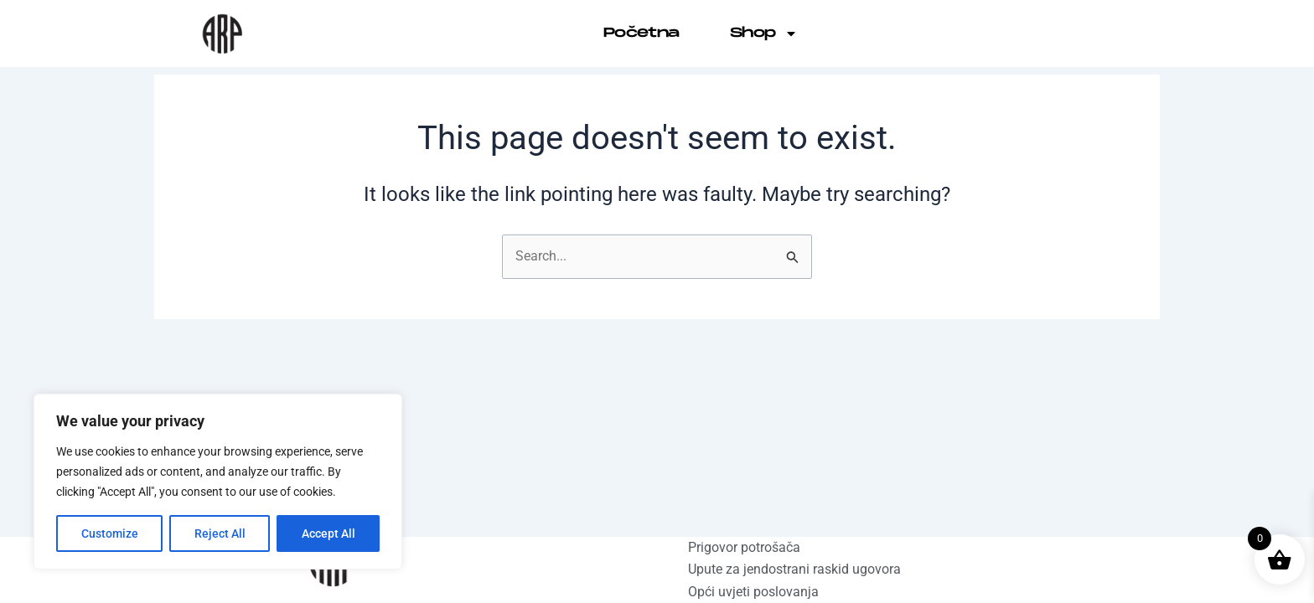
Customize (109, 533)
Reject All (220, 533)
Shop (764, 33)
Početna (641, 33)
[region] (218, 482)
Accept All (328, 533)
